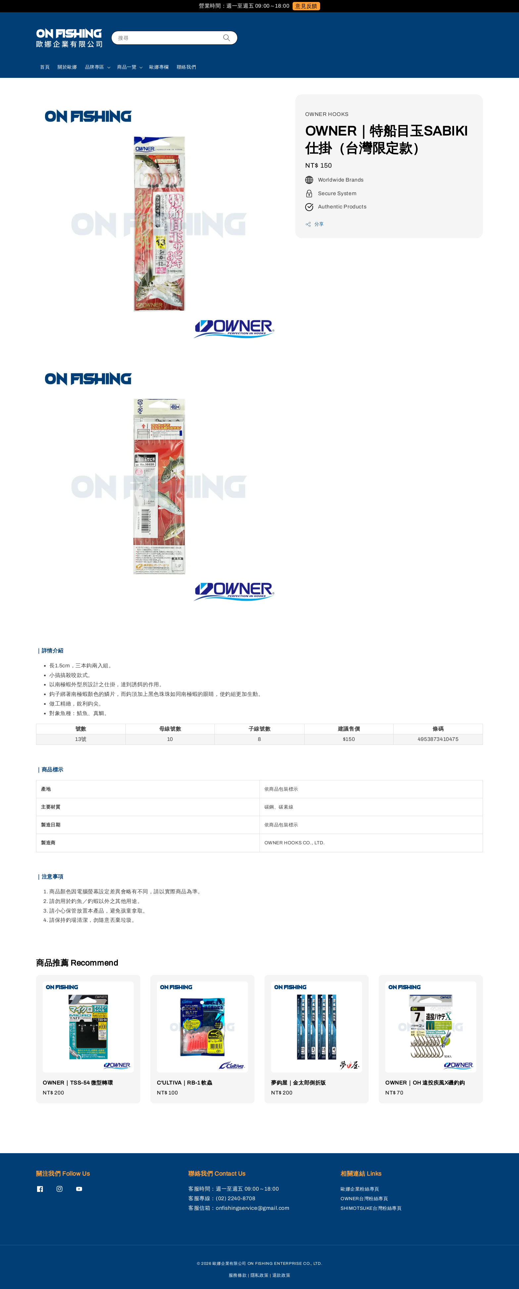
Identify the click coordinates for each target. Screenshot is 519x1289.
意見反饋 (306, 6)
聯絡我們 (186, 67)
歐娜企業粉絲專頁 (360, 1189)
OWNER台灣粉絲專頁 (364, 1198)
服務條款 (238, 1275)
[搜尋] (226, 37)
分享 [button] (314, 224)
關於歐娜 (67, 67)
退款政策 (281, 1275)
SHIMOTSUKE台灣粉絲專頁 (371, 1208)
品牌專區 (94, 67)
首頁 (45, 67)
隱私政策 (260, 1275)
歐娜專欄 (158, 67)
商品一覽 (126, 67)
